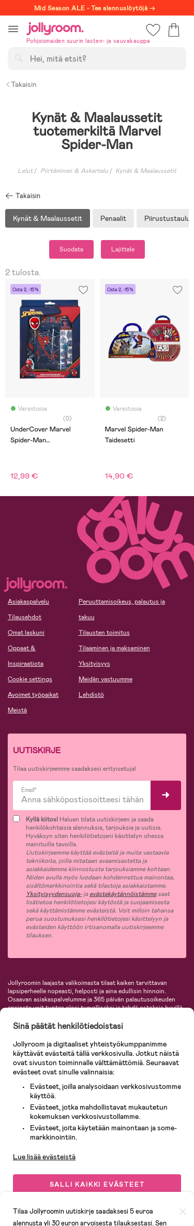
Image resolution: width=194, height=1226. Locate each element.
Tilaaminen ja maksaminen (114, 648)
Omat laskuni (26, 633)
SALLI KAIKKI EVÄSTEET (97, 1184)
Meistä (17, 710)
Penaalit (113, 218)
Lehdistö (91, 695)
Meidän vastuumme (105, 679)
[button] (13, 29)
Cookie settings (30, 679)
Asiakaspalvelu (28, 601)
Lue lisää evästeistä (44, 1156)
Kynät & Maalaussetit (47, 218)
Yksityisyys (94, 664)
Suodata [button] (71, 249)
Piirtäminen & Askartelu (74, 171)
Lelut (25, 171)
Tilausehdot (24, 617)
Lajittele (123, 249)
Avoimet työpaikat (33, 695)
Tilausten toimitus (104, 633)
